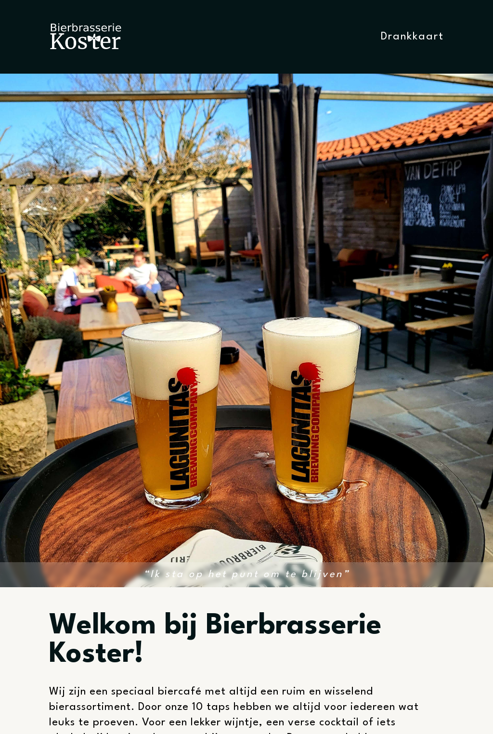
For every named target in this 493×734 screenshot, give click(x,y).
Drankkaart (412, 36)
